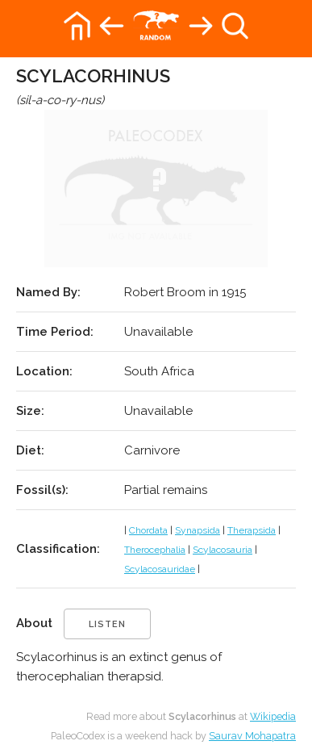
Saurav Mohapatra (252, 736)
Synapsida (197, 530)
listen (107, 624)
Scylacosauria (222, 549)
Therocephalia (154, 549)
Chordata (148, 530)
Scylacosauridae (159, 569)
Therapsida (251, 530)
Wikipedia (273, 716)
